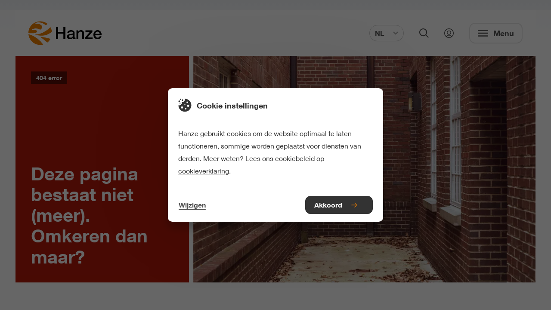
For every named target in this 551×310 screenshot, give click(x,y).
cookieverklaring (203, 171)
